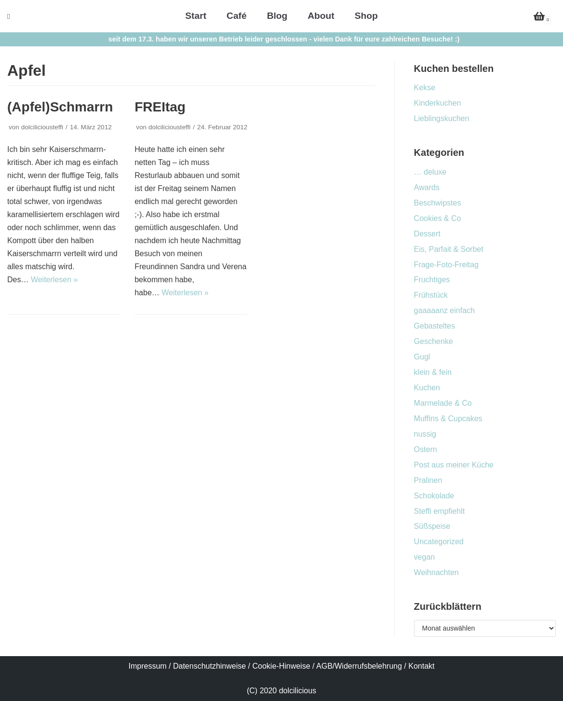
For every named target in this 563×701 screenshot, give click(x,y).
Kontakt (421, 666)
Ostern (425, 449)
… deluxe (430, 172)
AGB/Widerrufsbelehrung (359, 666)
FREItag (160, 106)
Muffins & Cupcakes (448, 418)
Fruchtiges (432, 279)
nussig (425, 434)
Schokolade (434, 496)
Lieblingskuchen (441, 118)
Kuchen (427, 388)
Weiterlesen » (54, 279)
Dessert (427, 234)
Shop (366, 16)
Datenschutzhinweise (209, 666)
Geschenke (433, 341)
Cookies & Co (437, 218)
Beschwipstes (437, 203)
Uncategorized (439, 541)
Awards (427, 187)
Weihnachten (436, 572)
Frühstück (431, 295)
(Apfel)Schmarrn (60, 106)
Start (195, 16)
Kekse (424, 87)
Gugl (422, 357)
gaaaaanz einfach (444, 310)
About (321, 16)
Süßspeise (432, 526)
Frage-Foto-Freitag (446, 265)
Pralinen (428, 480)
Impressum (148, 666)
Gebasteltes (434, 326)
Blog (277, 16)
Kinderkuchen (437, 103)
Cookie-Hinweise (281, 666)
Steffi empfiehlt (439, 511)
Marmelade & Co (443, 403)
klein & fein (433, 372)
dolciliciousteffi (42, 127)
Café (237, 16)
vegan (424, 557)
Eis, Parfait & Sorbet (448, 249)
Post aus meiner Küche (454, 465)
